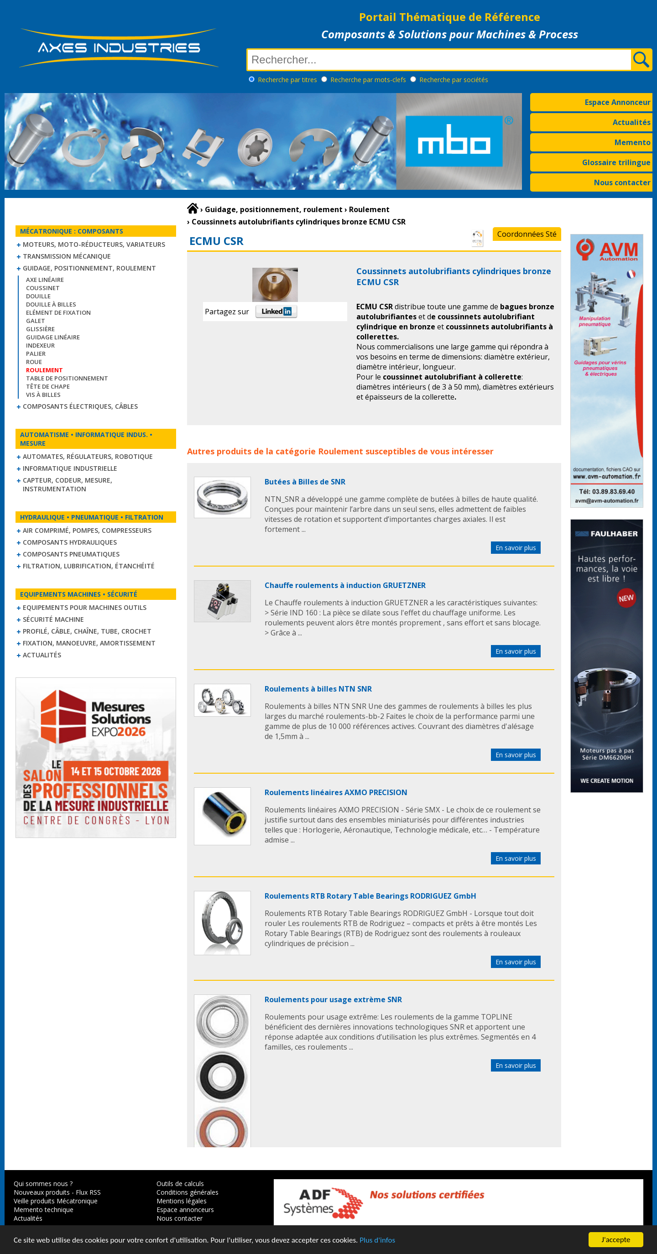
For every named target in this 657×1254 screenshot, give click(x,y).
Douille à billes (51, 304)
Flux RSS (88, 1192)
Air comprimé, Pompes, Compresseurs (87, 530)
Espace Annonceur (618, 102)
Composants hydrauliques (70, 542)
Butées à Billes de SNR (305, 482)
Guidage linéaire (53, 337)
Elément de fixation (58, 312)
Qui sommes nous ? (43, 1183)
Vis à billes (43, 394)
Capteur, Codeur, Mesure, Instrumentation (67, 484)
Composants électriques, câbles (80, 406)
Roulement (340, 451)
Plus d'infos (377, 1240)
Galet (35, 321)
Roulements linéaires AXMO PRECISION (336, 792)
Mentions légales (181, 1201)
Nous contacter (622, 182)
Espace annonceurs (185, 1209)
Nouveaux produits (42, 1192)
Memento (633, 142)
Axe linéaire (45, 280)
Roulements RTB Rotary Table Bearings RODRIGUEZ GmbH (370, 896)
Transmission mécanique (67, 256)
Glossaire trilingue (616, 162)
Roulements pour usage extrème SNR (333, 999)
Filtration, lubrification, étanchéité (89, 566)
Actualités (632, 122)
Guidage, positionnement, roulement (89, 268)
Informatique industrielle (70, 468)
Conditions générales (187, 1192)
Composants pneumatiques (71, 554)
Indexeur (40, 345)
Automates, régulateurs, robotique (88, 456)
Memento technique (43, 1209)
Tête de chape (48, 386)
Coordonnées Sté (527, 234)
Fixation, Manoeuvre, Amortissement (89, 643)
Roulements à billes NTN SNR (318, 689)
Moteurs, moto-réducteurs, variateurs (94, 244)
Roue (34, 362)
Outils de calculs (180, 1183)
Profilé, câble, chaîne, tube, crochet (87, 631)
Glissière (40, 329)
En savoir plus (515, 547)
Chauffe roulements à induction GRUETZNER (345, 585)
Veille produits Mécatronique (56, 1201)
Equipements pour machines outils (84, 607)
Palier (36, 353)
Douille (38, 296)
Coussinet (43, 288)
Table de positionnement (67, 378)
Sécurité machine (53, 619)
